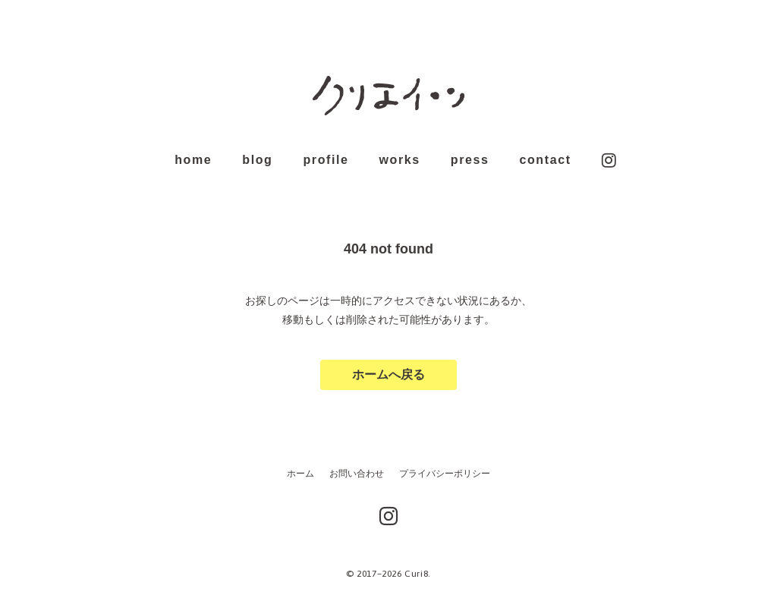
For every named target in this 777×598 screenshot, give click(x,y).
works (399, 159)
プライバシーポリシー (444, 473)
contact (545, 161)
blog (257, 159)
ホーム (300, 473)
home (193, 159)
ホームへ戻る (388, 374)
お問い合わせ (356, 473)
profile (325, 161)
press (470, 159)
